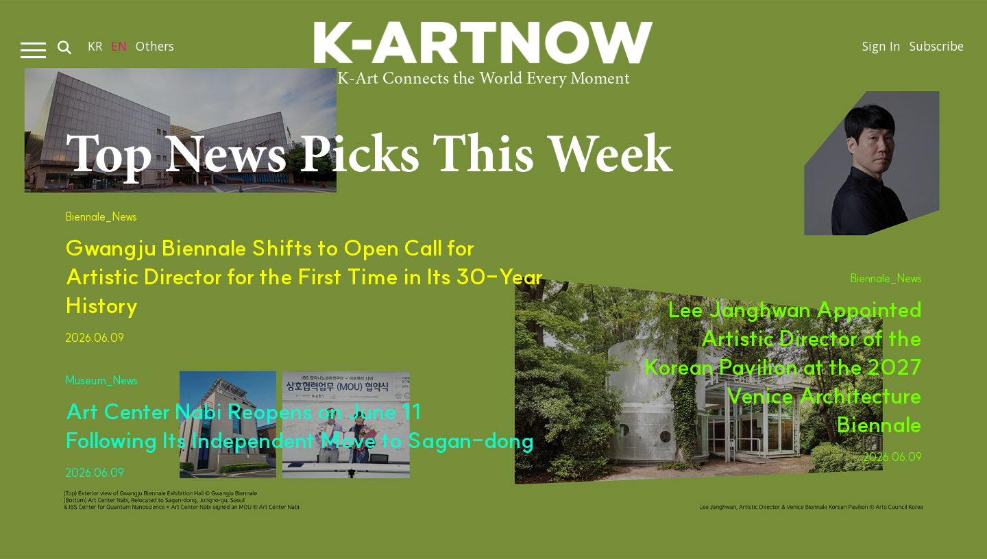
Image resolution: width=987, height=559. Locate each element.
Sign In (876, 50)
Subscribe (934, 50)
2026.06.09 (94, 338)
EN (120, 50)
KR (95, 50)
